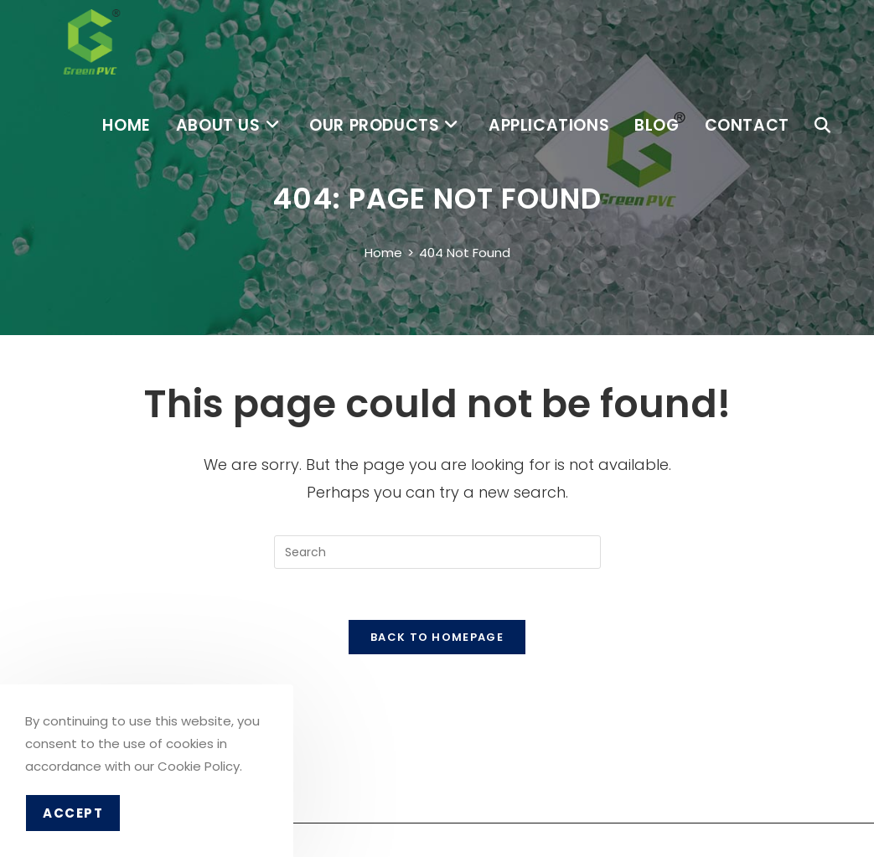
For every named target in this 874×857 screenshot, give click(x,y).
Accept (73, 813)
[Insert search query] (437, 552)
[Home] (383, 252)
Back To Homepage (437, 637)
